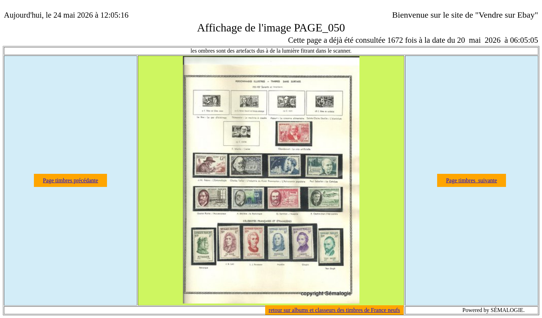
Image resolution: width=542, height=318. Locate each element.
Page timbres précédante (70, 180)
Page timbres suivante (471, 180)
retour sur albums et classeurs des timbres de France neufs (334, 310)
